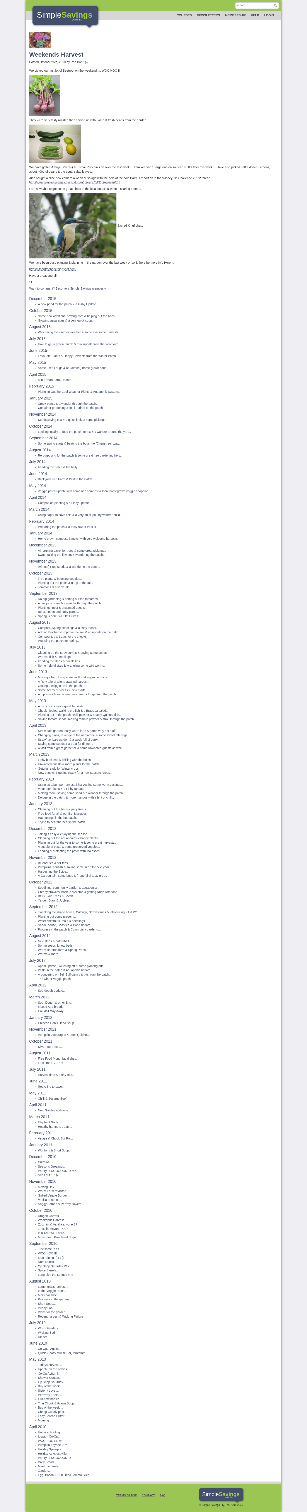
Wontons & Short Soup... (55, 1150)
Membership (235, 15)
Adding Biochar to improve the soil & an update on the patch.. (79, 632)
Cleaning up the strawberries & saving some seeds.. (73, 652)
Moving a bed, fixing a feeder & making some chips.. (73, 677)
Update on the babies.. (53, 1369)
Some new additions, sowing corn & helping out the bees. (77, 316)
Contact (148, 1495)
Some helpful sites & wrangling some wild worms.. (72, 665)
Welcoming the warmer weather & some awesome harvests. (78, 332)
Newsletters (208, 15)
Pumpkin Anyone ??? (52, 1445)
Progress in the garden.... (55, 1299)
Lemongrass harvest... (53, 1286)
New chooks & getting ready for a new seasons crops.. (75, 772)
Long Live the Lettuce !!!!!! (55, 1274)
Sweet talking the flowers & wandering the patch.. (71, 554)
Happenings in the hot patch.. (58, 817)
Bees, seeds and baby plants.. (58, 612)
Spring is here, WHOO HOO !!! (59, 616)
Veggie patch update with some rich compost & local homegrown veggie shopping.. (94, 491)
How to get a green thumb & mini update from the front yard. (78, 344)
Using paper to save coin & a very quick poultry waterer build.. (80, 515)
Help (255, 15)
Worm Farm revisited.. (53, 1191)
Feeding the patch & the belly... (59, 467)
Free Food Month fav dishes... (58, 1058)
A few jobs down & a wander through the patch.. (70, 603)
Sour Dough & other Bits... (55, 1002)
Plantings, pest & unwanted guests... (62, 607)
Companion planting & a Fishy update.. (64, 503)
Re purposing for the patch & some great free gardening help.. (80, 455)
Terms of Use (126, 1495)
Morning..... (45, 1420)
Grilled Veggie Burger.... (54, 1195)
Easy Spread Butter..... (53, 1416)
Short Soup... (47, 1303)
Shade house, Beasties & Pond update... (65, 925)
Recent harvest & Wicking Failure (60, 1316)
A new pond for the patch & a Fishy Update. (67, 304)
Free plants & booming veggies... (60, 578)
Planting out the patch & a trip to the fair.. (65, 583)
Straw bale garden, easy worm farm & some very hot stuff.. (77, 731)
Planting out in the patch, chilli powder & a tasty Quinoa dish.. (79, 714)
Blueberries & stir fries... (54, 863)
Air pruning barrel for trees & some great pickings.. (72, 550)
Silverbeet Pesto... (50, 1046)
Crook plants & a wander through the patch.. (68, 403)
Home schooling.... (50, 1432)
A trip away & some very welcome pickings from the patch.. (78, 694)
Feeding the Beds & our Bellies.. (60, 661)
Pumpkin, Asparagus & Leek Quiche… (64, 1035)
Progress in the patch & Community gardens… (69, 929)
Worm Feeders (48, 1328)
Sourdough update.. (51, 990)
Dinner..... (44, 1337)
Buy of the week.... (50, 1386)
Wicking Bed (46, 1332)
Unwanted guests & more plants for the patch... (70, 764)
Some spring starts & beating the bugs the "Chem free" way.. (79, 443)
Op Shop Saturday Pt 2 (53, 1266)
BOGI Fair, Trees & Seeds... (57, 896)
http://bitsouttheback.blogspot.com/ (52, 269)
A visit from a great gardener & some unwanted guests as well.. (80, 748)
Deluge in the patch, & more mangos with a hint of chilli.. (76, 797)
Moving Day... (47, 1187)
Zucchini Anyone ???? (53, 1229)
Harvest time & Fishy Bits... (56, 1075)
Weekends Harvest (51, 1220)
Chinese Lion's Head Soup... (57, 1023)
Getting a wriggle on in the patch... (61, 686)
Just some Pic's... (49, 1249)
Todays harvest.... (50, 1365)
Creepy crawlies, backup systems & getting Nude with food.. (78, 892)
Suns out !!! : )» (48, 1175)
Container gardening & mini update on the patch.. (71, 408)
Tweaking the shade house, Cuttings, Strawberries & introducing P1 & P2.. (88, 912)
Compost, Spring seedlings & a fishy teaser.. (68, 628)
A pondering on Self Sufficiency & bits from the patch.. (74, 974)
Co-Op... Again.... (49, 1348)
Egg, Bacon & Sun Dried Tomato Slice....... (66, 1475)
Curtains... (45, 1162)
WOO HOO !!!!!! (48, 1253)
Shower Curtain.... (50, 1377)
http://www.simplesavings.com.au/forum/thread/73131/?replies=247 (74, 182)
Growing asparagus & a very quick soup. (65, 320)
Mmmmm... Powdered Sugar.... (59, 1237)
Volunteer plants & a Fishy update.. (61, 789)
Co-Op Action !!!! (49, 1373)
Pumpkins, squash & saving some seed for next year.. (74, 867)
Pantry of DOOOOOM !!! (54, 1458)
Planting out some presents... (57, 916)
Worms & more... (49, 954)
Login (269, 15)
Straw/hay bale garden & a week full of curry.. (68, 739)
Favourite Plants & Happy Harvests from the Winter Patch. (77, 356)
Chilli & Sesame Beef (52, 1098)
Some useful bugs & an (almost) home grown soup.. (73, 368)
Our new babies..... (51, 1399)
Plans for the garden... (53, 1312)
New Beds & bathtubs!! (53, 941)
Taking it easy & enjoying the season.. (63, 834)
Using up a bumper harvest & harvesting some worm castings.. (80, 784)
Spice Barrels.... (49, 1270)
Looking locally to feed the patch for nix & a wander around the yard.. (84, 431)
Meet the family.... (50, 1466)
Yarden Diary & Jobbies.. (55, 900)
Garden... (44, 1470)
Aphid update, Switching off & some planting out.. (71, 966)
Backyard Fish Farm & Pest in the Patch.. (66, 479)
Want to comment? (42, 288)
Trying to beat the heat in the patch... (63, 822)
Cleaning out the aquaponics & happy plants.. (68, 838)
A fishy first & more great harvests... (62, 706)
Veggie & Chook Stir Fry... (55, 1138)
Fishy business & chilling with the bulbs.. (65, 760)
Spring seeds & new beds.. (56, 945)
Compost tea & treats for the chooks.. (63, 636)
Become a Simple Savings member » (81, 288)
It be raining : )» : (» (51, 1257)
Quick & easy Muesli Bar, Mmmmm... (63, 1353)
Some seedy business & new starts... (63, 690)
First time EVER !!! (50, 1063)
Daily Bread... (47, 1462)
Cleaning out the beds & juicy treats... (63, 809)
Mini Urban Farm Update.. (55, 380)
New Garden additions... (54, 1110)
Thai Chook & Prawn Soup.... (57, 1403)
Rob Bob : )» (79, 62)
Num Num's (46, 1262)
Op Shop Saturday (50, 1382)
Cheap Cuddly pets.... (52, 1412)
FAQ (162, 1495)
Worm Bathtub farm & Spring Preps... (63, 950)
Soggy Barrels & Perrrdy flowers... (61, 1204)
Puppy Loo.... (47, 1308)
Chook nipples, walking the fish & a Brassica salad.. (73, 710)
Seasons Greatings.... (52, 1166)
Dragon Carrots (48, 1216)
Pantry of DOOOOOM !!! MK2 (58, 1171)
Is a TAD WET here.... (52, 1233)
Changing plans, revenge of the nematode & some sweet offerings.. (83, 735)
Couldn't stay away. (51, 1011)
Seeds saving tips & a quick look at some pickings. (72, 419)
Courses (184, 15)
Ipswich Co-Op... (49, 1436)
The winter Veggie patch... (55, 979)
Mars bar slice (47, 1295)
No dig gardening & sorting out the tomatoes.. (68, 599)
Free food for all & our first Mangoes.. (63, 813)
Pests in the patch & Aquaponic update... (65, 970)
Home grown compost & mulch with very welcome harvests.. (78, 538)
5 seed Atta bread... (51, 1006)
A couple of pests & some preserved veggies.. (69, 846)
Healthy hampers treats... (55, 1126)
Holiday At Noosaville (52, 1453)
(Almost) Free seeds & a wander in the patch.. (69, 566)
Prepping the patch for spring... (59, 640)
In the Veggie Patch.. (52, 1291)
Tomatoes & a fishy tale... (55, 587)
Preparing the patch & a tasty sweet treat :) (67, 527)
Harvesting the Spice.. (53, 871)
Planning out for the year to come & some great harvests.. (77, 842)
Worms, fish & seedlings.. (55, 657)
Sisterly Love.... (48, 1390)
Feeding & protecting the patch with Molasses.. (69, 851)
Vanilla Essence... (50, 1200)
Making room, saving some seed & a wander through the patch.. (81, 793)
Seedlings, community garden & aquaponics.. (68, 887)
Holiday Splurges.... (51, 1449)
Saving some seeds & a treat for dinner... (65, 743)
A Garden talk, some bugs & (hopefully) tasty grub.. (72, 875)
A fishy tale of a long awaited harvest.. (63, 681)
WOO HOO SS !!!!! (50, 1441)
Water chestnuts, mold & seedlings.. (62, 921)
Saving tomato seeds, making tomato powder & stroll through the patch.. (86, 719)
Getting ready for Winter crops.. (59, 768)
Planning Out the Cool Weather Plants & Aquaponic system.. (79, 391)
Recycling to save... (51, 1086)
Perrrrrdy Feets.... (50, 1395)
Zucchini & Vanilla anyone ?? (57, 1224)
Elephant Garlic (48, 1122)
